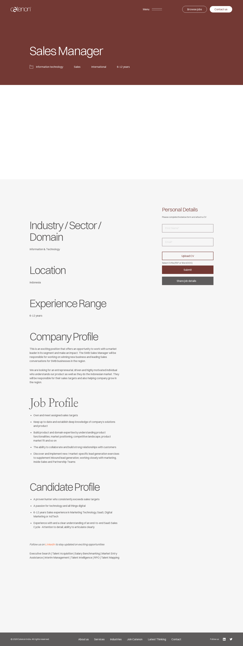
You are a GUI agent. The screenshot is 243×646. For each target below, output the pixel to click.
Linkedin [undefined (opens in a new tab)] (50, 544)
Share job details (186, 281)
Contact (176, 639)
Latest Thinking (157, 639)
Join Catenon (134, 639)
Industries (116, 639)
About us (83, 639)
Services (99, 639)
